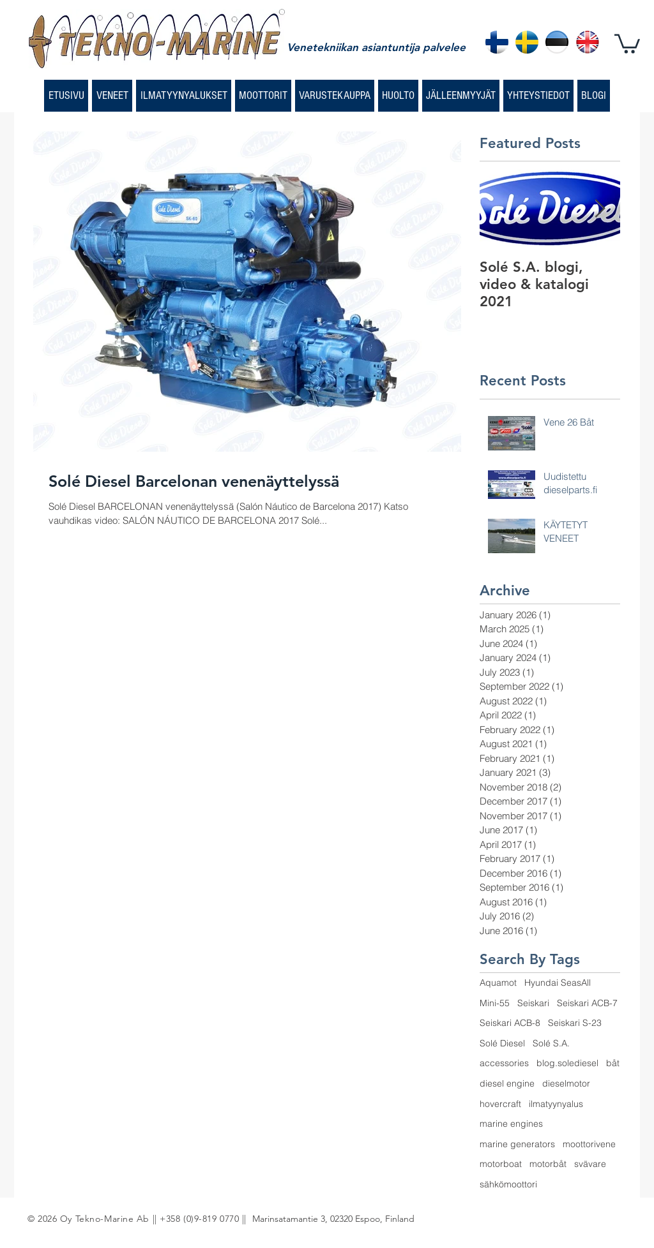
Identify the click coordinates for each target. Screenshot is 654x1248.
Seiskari (533, 1003)
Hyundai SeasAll (557, 982)
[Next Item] (599, 209)
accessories (504, 1063)
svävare (590, 1164)
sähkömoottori (508, 1184)
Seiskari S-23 (575, 1023)
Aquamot (498, 982)
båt (613, 1063)
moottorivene (589, 1144)
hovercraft (500, 1104)
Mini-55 (495, 1003)
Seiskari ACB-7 (587, 1003)
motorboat (501, 1164)
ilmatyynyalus (556, 1104)
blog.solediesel (567, 1063)
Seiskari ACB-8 (510, 1023)
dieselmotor (566, 1083)
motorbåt (548, 1164)
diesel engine (507, 1083)
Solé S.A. (551, 1043)
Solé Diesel (502, 1043)
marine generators (517, 1144)
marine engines (511, 1123)
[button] (627, 43)
